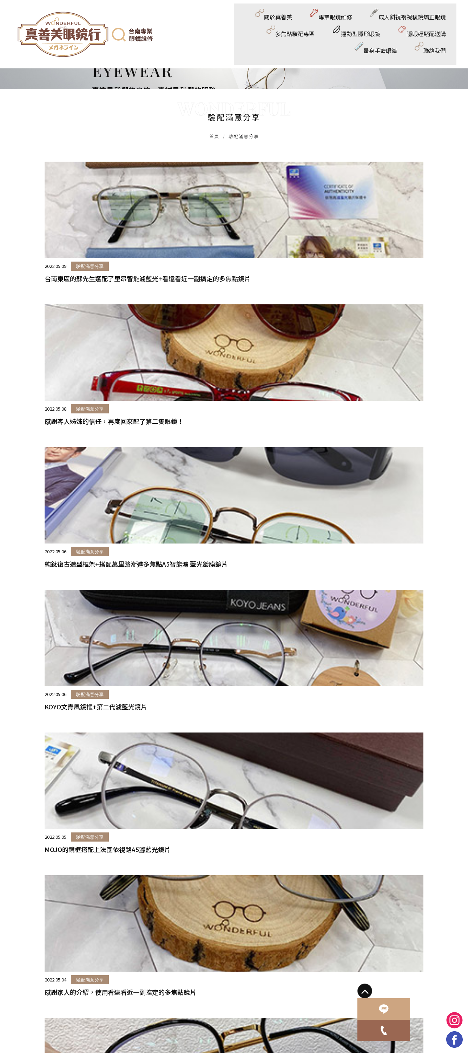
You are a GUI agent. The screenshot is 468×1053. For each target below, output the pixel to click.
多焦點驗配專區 (271, 16)
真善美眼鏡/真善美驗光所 (227, 969)
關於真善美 (88, 16)
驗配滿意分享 (61, 408)
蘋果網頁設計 (109, 998)
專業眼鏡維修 (135, 16)
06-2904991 (31, 969)
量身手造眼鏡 (433, 16)
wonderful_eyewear (221, 979)
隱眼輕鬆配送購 (381, 16)
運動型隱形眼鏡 (326, 16)
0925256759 (32, 979)
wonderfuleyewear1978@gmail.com (61, 989)
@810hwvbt (211, 959)
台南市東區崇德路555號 (46, 959)
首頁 (214, 261)
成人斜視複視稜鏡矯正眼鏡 (202, 16)
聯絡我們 (439, 47)
